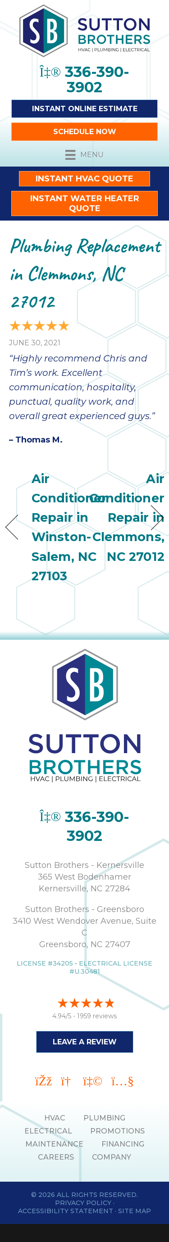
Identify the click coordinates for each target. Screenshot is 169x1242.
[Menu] (84, 154)
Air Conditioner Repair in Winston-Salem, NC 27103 (69, 527)
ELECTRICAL (48, 1131)
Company (111, 1157)
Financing (122, 1144)
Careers (56, 1157)
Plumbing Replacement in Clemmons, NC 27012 (84, 273)
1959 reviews (97, 1016)
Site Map (134, 1211)
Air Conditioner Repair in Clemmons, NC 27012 (126, 517)
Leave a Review (85, 1042)
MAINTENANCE (54, 1144)
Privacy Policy (83, 1203)
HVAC (54, 1118)
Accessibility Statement (65, 1211)
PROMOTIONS (117, 1131)
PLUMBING (104, 1118)
